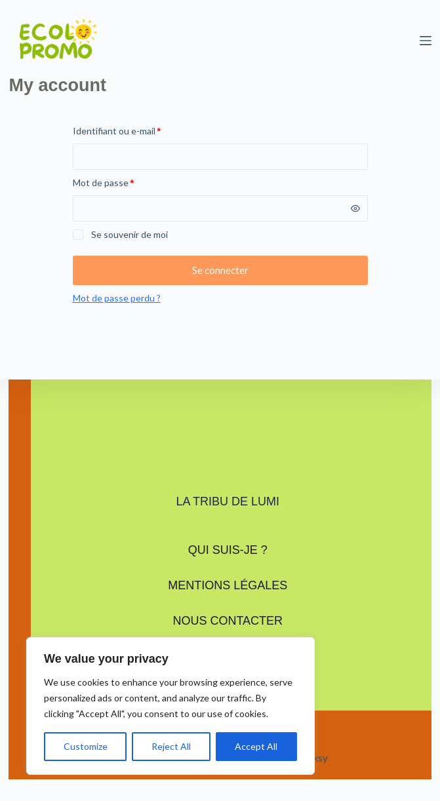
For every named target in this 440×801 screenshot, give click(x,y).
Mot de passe (126, 181)
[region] (170, 706)
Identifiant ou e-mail (140, 129)
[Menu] (425, 41)
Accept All (256, 746)
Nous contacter (227, 620)
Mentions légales (227, 585)
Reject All (171, 746)
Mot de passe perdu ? (117, 297)
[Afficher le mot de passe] (355, 208)
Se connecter (220, 270)
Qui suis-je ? (228, 550)
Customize (86, 746)
